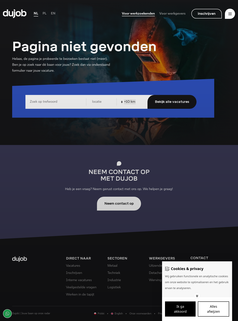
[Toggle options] (197, 296)
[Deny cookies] (213, 309)
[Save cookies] (180, 309)
